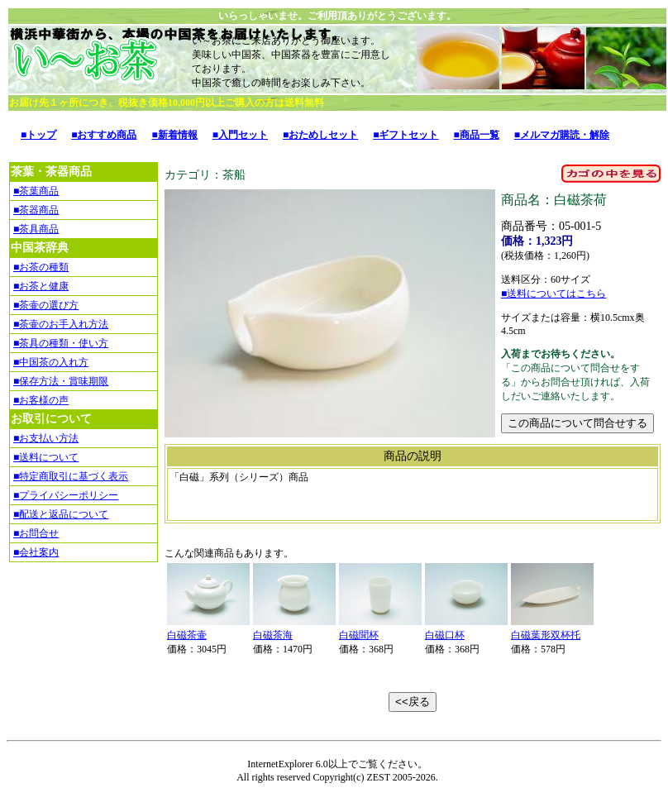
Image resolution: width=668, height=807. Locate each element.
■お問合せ (36, 533)
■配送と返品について (60, 514)
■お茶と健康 (41, 286)
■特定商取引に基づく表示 (70, 476)
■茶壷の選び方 (46, 305)
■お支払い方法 (46, 438)
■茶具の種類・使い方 (60, 343)
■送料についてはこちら (553, 293)
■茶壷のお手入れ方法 (60, 324)
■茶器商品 (36, 210)
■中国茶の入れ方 (50, 362)
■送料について (46, 457)
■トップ (38, 135)
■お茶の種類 (41, 267)
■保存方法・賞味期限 (60, 381)
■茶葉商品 (36, 191)
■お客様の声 (41, 400)
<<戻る (412, 701)
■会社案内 (36, 552)
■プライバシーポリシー (65, 495)
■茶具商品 (36, 229)
